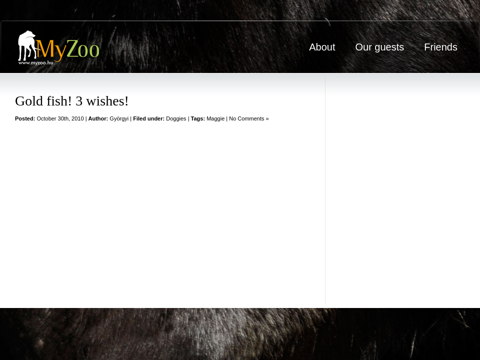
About (322, 47)
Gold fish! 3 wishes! (72, 100)
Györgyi (119, 119)
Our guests (379, 47)
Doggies (176, 119)
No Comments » (248, 119)
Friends (441, 47)
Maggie (215, 119)
